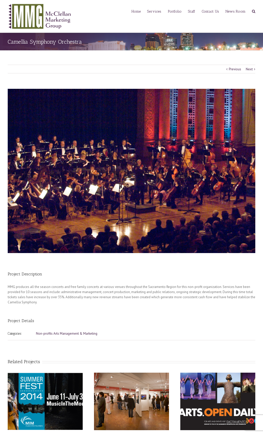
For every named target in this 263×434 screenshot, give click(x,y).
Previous (235, 69)
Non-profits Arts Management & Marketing (66, 333)
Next (249, 69)
